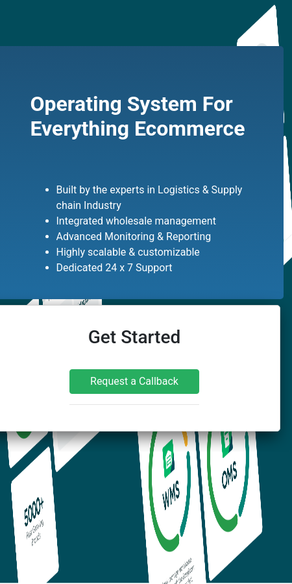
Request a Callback (134, 381)
